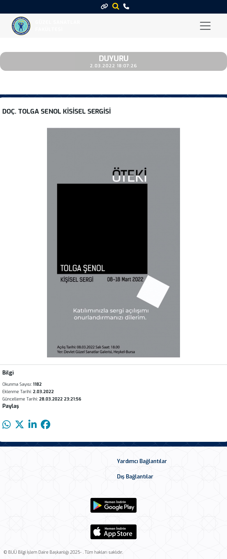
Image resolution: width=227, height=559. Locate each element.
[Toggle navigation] (205, 26)
